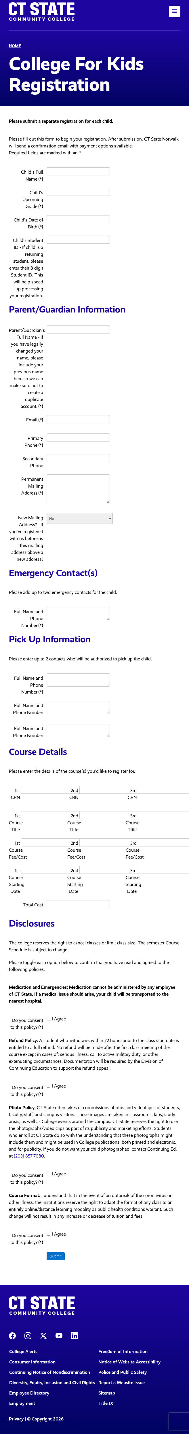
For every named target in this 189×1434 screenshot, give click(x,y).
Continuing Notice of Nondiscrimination (49, 1372)
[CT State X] (43, 1335)
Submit (55, 1256)
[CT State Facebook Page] (12, 1335)
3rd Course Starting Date (131, 881)
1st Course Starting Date (14, 881)
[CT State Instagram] (27, 1335)
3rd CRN (132, 794)
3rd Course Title (131, 822)
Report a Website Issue (121, 1382)
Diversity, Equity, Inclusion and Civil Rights (50, 1382)
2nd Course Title (72, 822)
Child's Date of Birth (28, 223)
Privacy (16, 1419)
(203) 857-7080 (29, 1156)
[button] (174, 11)
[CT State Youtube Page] (59, 1335)
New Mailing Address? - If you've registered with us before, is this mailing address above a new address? (26, 538)
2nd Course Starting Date (72, 881)
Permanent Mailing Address (32, 486)
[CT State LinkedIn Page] (74, 1335)
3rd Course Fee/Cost (131, 850)
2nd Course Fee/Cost (72, 850)
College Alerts (23, 1351)
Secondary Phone (32, 462)
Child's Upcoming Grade (32, 199)
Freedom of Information (123, 1351)
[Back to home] (42, 11)
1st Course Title (14, 822)
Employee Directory (29, 1393)
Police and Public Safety (122, 1372)
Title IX (105, 1403)
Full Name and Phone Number (28, 618)
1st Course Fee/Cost (14, 850)
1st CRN (15, 794)
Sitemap (106, 1393)
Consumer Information (32, 1362)
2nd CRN (73, 794)
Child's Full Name (32, 175)
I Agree (56, 1019)
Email (34, 420)
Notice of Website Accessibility (129, 1362)
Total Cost (33, 905)
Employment (22, 1403)
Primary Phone (33, 441)
